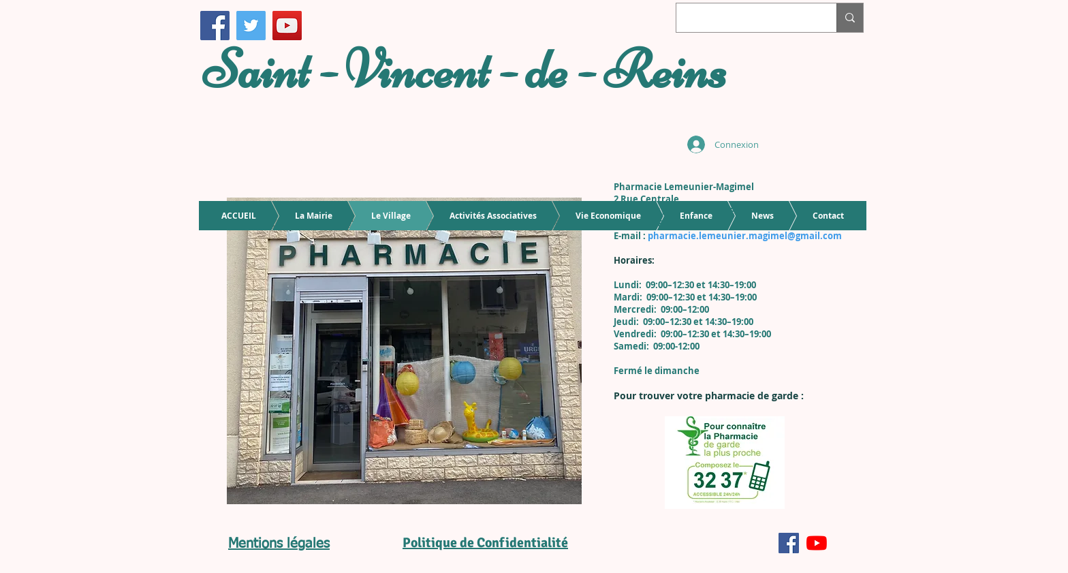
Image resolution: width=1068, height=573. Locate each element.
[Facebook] (215, 25)
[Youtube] (816, 543)
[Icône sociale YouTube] (287, 25)
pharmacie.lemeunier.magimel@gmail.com (745, 236)
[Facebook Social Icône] (789, 543)
